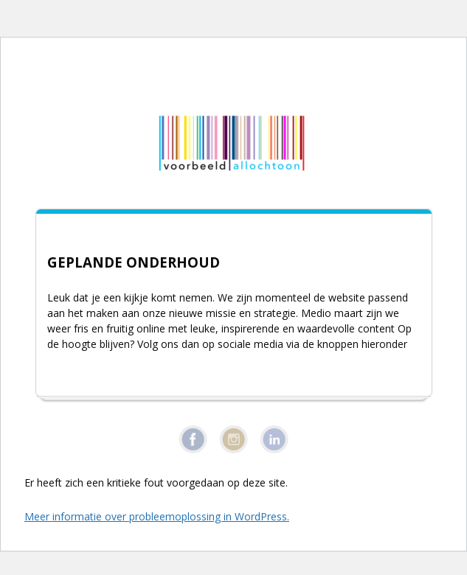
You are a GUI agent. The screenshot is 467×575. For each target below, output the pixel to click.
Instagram (233, 439)
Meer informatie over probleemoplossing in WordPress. (156, 516)
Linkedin (274, 439)
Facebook (193, 439)
